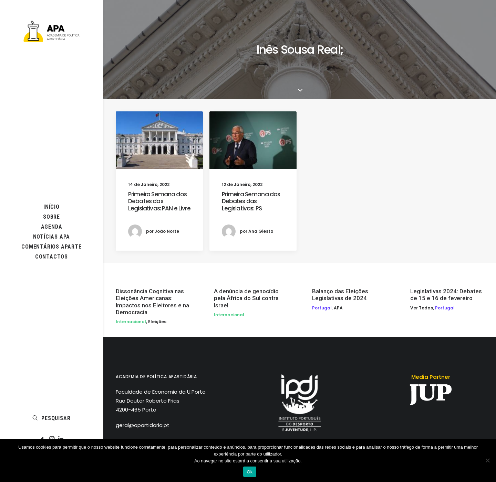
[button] (51, 217)
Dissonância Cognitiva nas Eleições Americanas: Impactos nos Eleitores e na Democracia (152, 302)
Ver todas (421, 308)
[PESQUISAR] (51, 418)
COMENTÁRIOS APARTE (51, 246)
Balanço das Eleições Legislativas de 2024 (340, 295)
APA (338, 308)
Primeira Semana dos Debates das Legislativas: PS (251, 201)
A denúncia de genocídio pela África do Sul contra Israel (246, 298)
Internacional (131, 322)
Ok (249, 471)
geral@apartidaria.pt (142, 425)
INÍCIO (51, 207)
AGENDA (51, 226)
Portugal (322, 308)
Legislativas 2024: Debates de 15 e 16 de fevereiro (446, 295)
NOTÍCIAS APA (51, 236)
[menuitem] (51, 207)
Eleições (157, 322)
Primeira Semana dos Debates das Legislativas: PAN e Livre (159, 201)
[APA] (51, 31)
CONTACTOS (51, 256)
